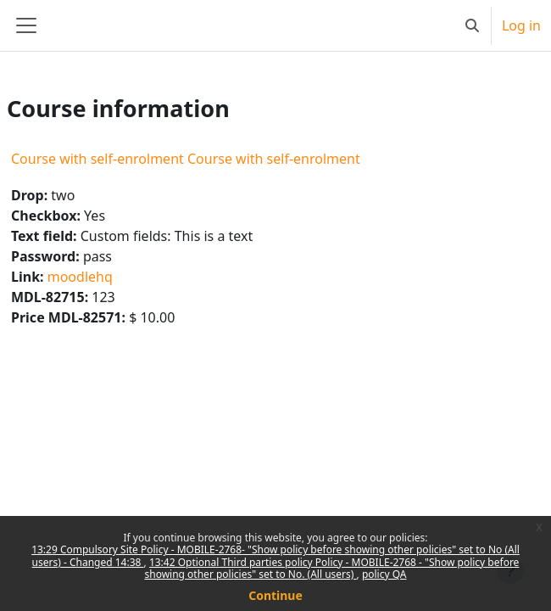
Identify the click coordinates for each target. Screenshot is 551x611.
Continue (275, 595)
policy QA (384, 574)
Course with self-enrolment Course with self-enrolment (185, 158)
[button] (472, 25)
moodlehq (80, 276)
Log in (521, 25)
